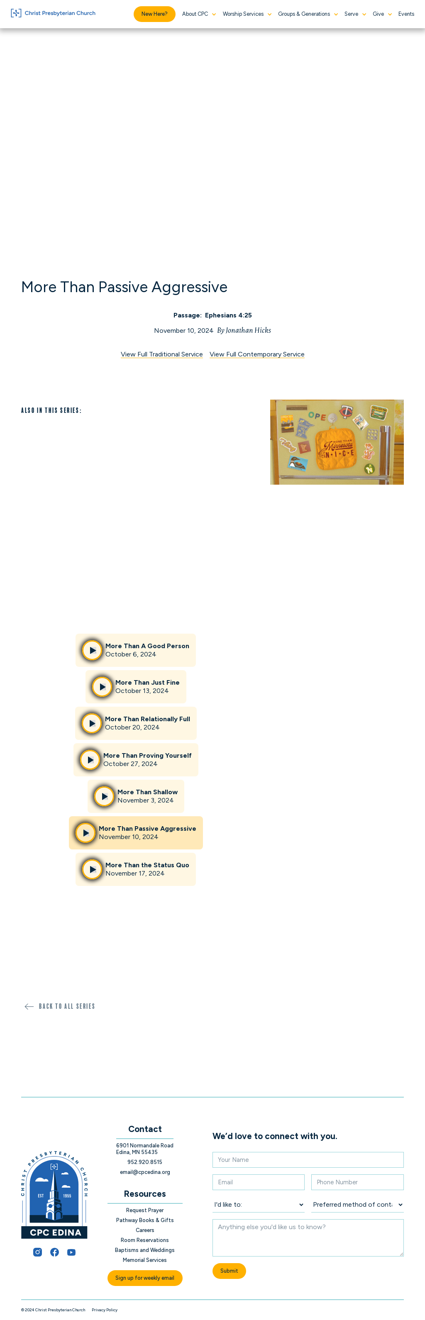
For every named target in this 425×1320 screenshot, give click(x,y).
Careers (145, 1230)
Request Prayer (145, 1210)
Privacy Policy (104, 1310)
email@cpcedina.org (145, 1172)
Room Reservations (145, 1240)
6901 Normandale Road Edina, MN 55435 (144, 1148)
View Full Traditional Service (162, 354)
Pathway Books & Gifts (145, 1220)
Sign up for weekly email (144, 1278)
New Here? (155, 14)
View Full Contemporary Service (257, 354)
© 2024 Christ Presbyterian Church (53, 1310)
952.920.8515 (144, 1162)
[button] (199, 14)
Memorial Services (145, 1260)
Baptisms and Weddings (145, 1250)
